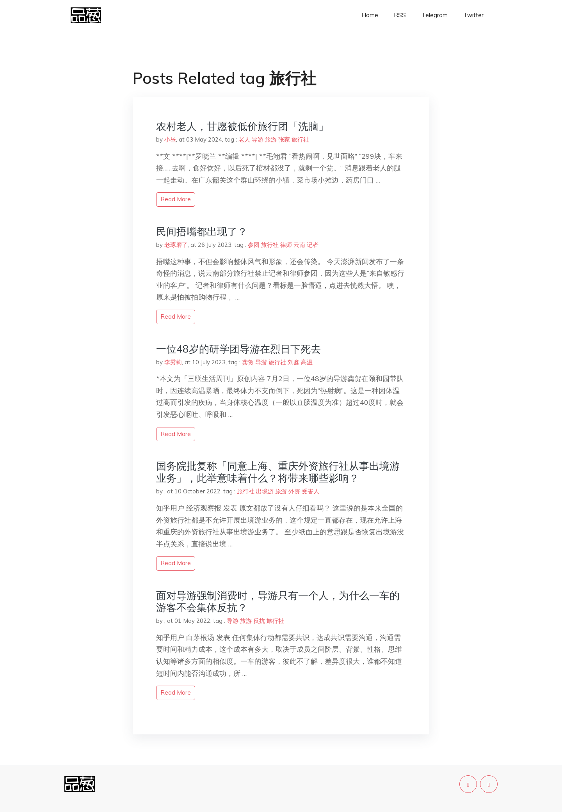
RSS (400, 15)
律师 (286, 244)
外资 (294, 491)
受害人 (310, 491)
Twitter (473, 15)
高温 (307, 362)
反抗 (259, 620)
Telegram (435, 15)
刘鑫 (293, 362)
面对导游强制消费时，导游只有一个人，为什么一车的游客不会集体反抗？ (278, 601)
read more (175, 199)
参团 (254, 244)
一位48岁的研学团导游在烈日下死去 (238, 348)
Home (369, 15)
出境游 (265, 491)
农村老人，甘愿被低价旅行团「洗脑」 (242, 126)
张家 (284, 139)
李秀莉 (173, 362)
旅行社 (300, 139)
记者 (312, 244)
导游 (257, 139)
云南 (299, 244)
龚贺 (248, 362)
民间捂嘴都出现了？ (201, 231)
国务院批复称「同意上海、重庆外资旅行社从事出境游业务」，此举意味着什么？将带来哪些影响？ (278, 471)
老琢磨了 (176, 244)
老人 (244, 139)
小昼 (170, 139)
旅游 (271, 139)
